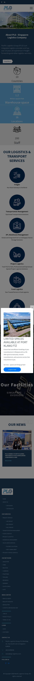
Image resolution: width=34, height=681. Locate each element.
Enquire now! (12, 369)
